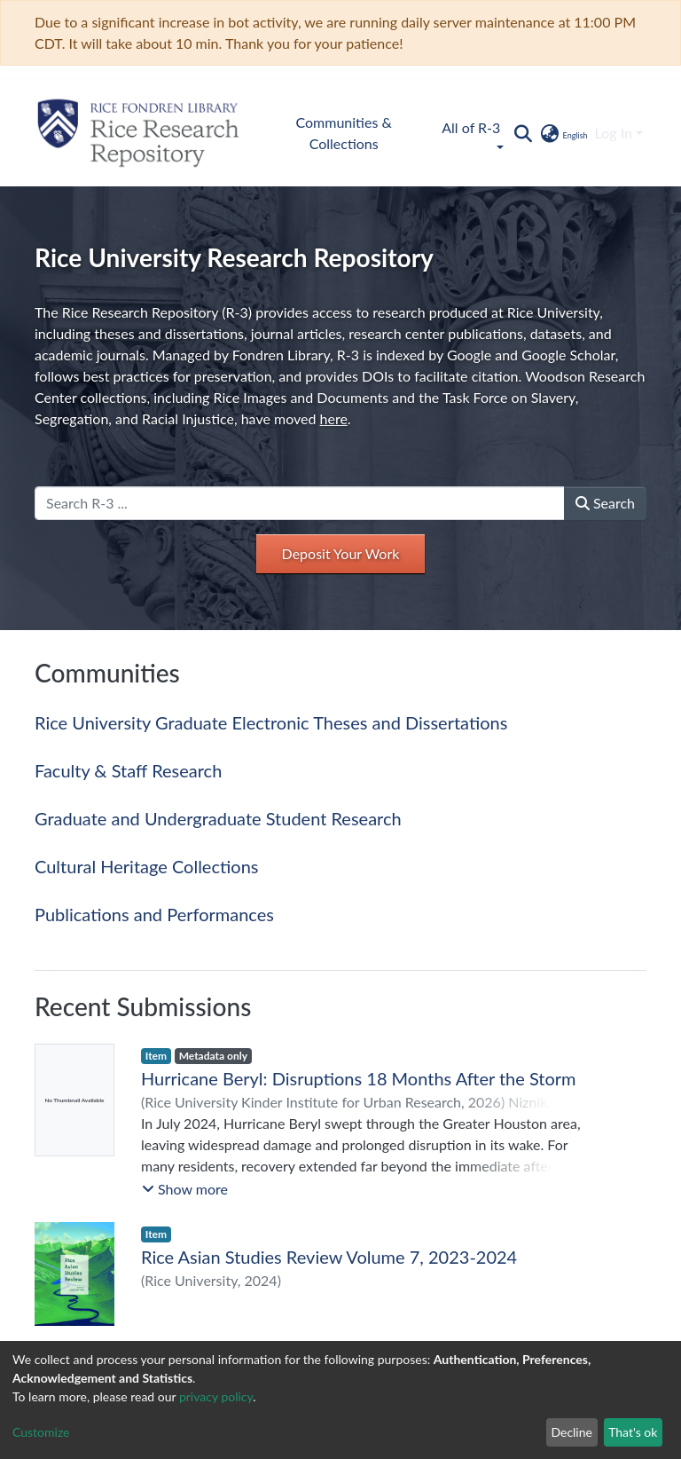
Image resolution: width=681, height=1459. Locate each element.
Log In (613, 132)
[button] (563, 133)
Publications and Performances (154, 914)
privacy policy (216, 1396)
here (334, 418)
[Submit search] (523, 133)
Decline (571, 1431)
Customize (41, 1431)
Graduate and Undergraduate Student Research (218, 818)
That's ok (632, 1431)
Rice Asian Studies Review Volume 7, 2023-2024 (329, 1256)
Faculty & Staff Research (128, 770)
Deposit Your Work (341, 553)
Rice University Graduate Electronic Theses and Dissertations (271, 722)
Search (605, 502)
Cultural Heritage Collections (146, 866)
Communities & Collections (344, 133)
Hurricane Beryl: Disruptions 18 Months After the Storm (358, 1078)
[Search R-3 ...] (300, 503)
